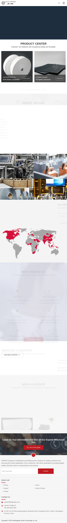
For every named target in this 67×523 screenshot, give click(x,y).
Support (4, 488)
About (36, 485)
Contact (4, 491)
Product (4, 485)
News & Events (39, 488)
